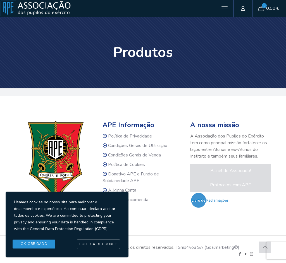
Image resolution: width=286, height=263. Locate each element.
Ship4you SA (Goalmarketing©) (208, 247)
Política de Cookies (126, 164)
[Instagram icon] (251, 254)
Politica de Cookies (98, 244)
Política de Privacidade (130, 136)
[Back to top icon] (265, 247)
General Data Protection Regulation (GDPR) (69, 229)
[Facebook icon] (240, 254)
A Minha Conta (122, 190)
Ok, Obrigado (34, 244)
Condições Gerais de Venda (134, 155)
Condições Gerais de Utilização (137, 146)
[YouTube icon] (246, 254)
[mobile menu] (224, 8)
